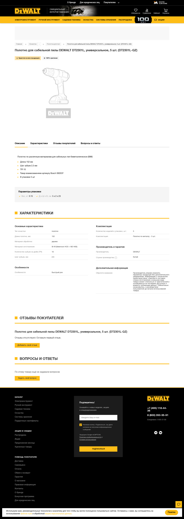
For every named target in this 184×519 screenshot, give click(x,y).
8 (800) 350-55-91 (157, 415)
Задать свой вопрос (27, 378)
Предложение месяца (25, 443)
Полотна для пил (53, 44)
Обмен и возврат (22, 473)
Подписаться (98, 449)
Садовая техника (71, 20)
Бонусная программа (24, 496)
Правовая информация (25, 485)
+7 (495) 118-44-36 (157, 409)
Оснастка (88, 20)
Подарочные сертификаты (26, 421)
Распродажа (125, 20)
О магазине (20, 481)
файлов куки (26, 514)
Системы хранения (106, 20)
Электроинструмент (25, 20)
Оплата (18, 469)
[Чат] (178, 504)
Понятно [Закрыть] (171, 512)
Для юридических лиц (90, 3)
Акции (159, 20)
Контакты (19, 489)
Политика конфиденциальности (90, 437)
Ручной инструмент (49, 20)
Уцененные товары (23, 447)
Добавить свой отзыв (27, 345)
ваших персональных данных (58, 514)
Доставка (19, 461)
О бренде (71, 3)
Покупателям (110, 3)
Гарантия (19, 477)
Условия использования (87, 439)
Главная (19, 44)
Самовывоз (20, 465)
